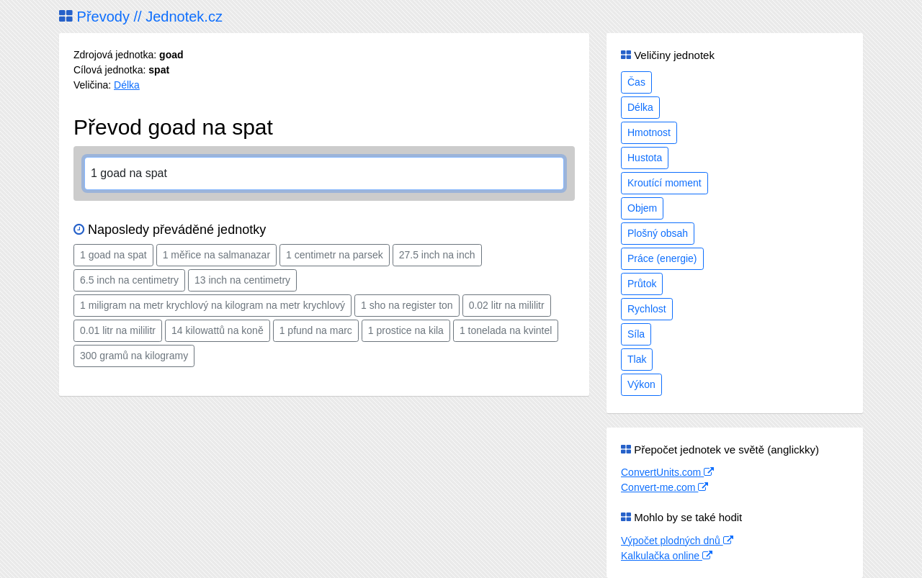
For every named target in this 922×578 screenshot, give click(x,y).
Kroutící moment (664, 183)
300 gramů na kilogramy (134, 355)
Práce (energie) (662, 258)
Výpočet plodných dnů (677, 540)
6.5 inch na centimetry (129, 280)
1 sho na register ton (407, 305)
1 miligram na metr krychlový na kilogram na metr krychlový (212, 305)
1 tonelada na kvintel (506, 330)
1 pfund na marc (315, 330)
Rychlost (646, 309)
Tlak (636, 359)
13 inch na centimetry (242, 280)
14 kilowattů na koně (217, 330)
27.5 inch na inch (437, 255)
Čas (636, 82)
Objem (642, 208)
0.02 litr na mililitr (507, 305)
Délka (127, 85)
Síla (636, 334)
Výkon (641, 384)
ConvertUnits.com (667, 472)
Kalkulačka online (666, 555)
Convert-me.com (664, 487)
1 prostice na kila (406, 330)
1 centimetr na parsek (334, 255)
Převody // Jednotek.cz (141, 16)
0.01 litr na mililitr (118, 330)
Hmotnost (649, 132)
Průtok (641, 283)
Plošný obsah (657, 233)
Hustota (644, 157)
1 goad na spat (113, 255)
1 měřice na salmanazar (216, 255)
